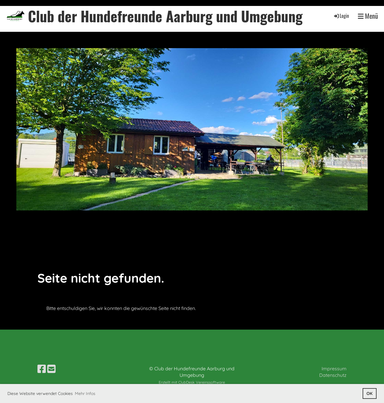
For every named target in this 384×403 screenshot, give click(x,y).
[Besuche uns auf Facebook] (41, 369)
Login (341, 15)
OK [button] (369, 393)
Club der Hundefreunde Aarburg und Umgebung (165, 16)
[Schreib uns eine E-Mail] (51, 369)
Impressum (334, 368)
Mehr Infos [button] (85, 393)
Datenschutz (333, 375)
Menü (368, 16)
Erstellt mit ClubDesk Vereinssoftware (192, 382)
